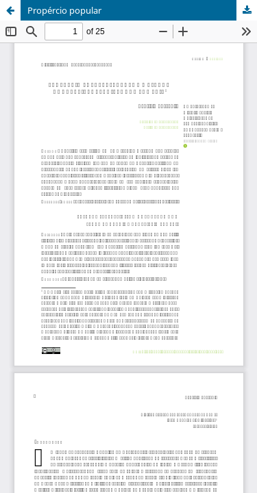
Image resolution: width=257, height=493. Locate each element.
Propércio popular (64, 10)
